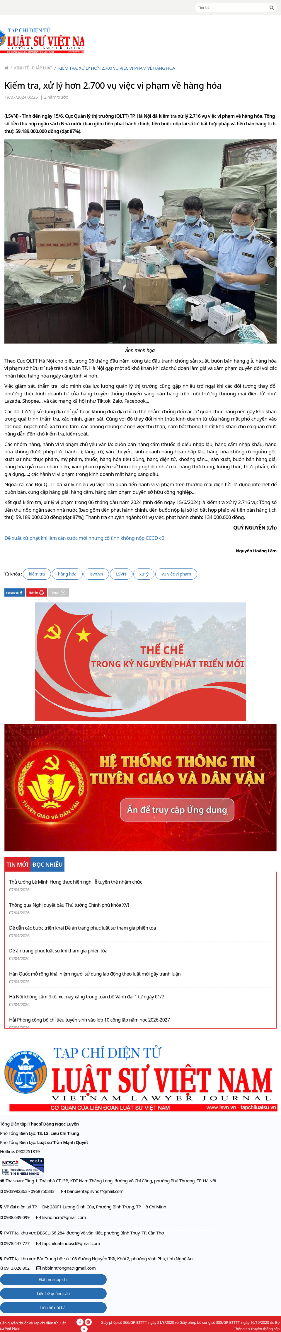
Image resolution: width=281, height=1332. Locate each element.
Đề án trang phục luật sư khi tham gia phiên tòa (58, 951)
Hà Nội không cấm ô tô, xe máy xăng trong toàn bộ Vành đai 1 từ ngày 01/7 (86, 997)
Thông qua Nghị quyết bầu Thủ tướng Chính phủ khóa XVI (69, 905)
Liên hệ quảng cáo (53, 1293)
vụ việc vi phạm (176, 574)
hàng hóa (67, 574)
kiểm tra (37, 574)
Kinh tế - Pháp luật (31, 68)
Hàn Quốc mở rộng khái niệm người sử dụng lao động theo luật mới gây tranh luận (94, 974)
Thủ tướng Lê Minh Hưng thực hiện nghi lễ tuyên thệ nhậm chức (75, 882)
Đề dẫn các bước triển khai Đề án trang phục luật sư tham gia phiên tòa (82, 928)
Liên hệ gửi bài (53, 1307)
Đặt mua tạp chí (53, 1279)
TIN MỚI (17, 864)
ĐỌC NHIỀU (48, 864)
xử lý (144, 574)
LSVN (121, 574)
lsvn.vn (96, 574)
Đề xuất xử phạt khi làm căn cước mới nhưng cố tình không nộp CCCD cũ (84, 537)
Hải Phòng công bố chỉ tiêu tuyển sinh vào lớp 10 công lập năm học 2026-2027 (89, 1020)
